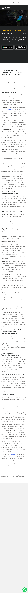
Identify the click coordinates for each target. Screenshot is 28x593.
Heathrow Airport (9, 109)
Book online (4, 473)
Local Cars (19, 162)
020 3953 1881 (15, 3)
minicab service (11, 218)
